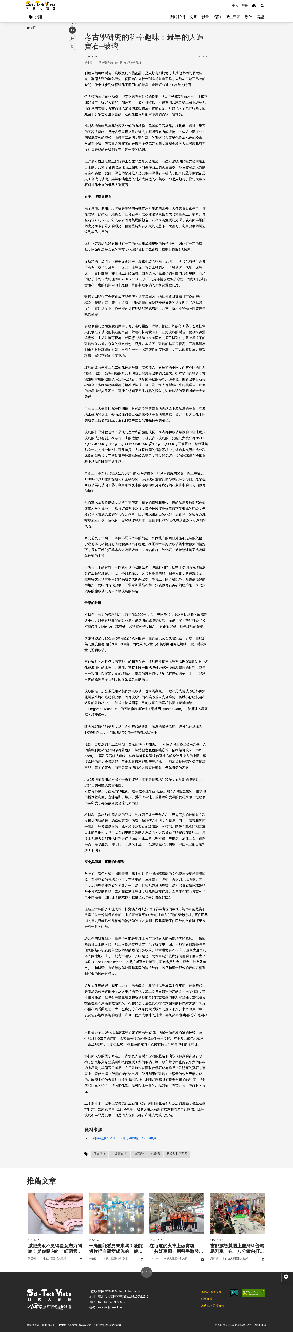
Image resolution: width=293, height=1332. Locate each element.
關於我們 (177, 17)
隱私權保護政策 (211, 1291)
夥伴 (248, 17)
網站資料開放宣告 (212, 1305)
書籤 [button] (72, 112)
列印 (72, 104)
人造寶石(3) (119, 1153)
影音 (205, 17)
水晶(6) (155, 1153)
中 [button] (72, 96)
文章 (193, 17)
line (71, 88)
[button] (262, 5)
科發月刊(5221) (177, 1153)
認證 (260, 17)
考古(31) (99, 1153)
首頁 (31, 27)
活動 (217, 17)
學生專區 (232, 17)
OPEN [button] (146, 1272)
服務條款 (206, 1298)
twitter (72, 79)
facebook (72, 71)
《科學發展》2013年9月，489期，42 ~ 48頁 (123, 1138)
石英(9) (139, 1153)
